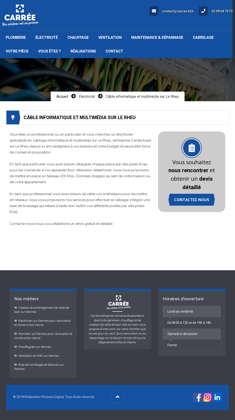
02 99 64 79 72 (216, 10)
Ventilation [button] (110, 37)
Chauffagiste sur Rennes (32, 346)
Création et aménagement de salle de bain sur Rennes (41, 309)
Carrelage (203, 37)
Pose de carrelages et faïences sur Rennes (39, 366)
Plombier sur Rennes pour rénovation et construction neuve (43, 335)
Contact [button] (114, 51)
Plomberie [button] (16, 37)
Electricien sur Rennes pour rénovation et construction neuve (42, 322)
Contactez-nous (191, 199)
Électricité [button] (46, 37)
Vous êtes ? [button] (49, 51)
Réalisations (83, 51)
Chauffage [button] (78, 37)
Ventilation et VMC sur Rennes (36, 355)
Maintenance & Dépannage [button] (157, 37)
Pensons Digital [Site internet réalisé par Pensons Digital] (52, 396)
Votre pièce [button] (17, 51)
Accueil (62, 96)
